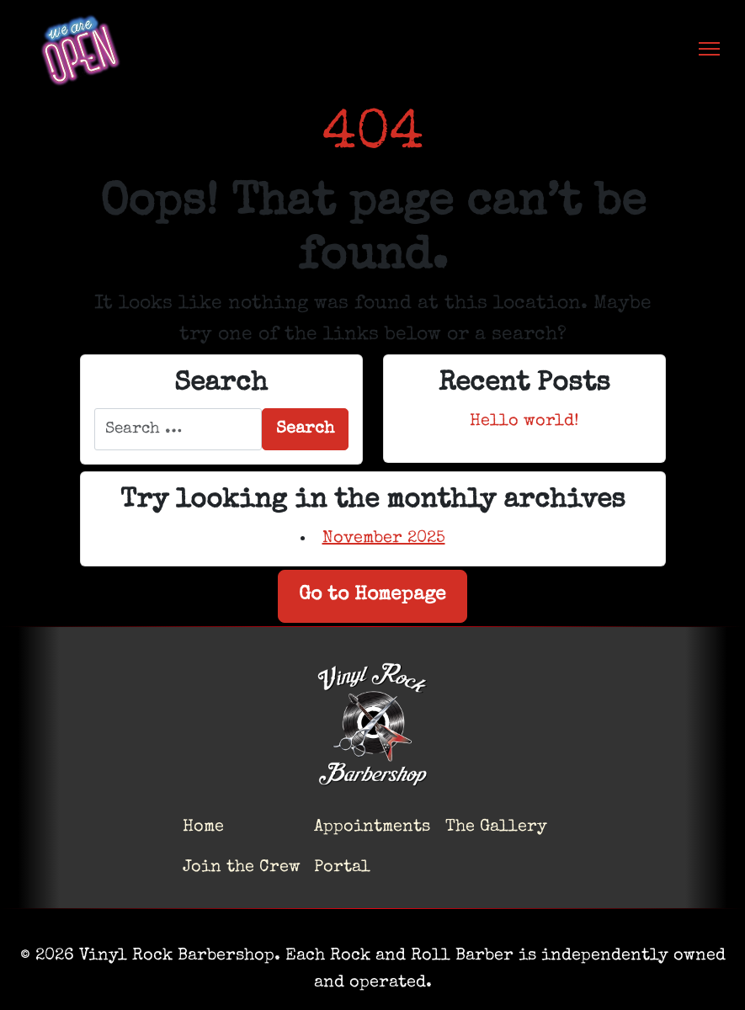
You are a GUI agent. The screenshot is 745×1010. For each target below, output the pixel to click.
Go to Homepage (372, 595)
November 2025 (383, 538)
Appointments (372, 827)
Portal (342, 867)
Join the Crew (242, 867)
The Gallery (496, 827)
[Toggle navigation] (709, 49)
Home (203, 827)
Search (305, 429)
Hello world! (524, 421)
